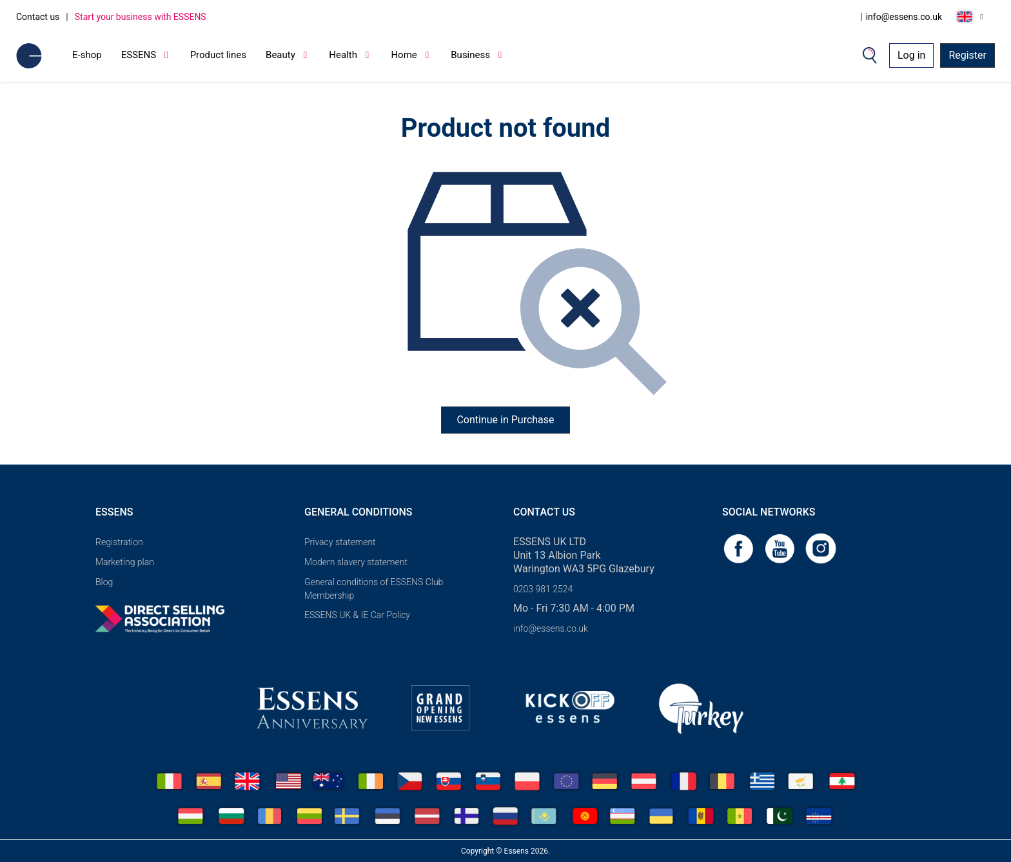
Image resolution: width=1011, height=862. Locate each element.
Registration (119, 542)
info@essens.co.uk (904, 17)
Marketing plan (124, 562)
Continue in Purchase (505, 420)
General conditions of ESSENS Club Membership (373, 589)
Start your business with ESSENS (140, 17)
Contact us (37, 17)
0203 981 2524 (543, 589)
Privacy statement (340, 542)
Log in (911, 55)
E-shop (87, 55)
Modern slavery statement (355, 562)
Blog (104, 582)
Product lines (218, 55)
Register (967, 55)
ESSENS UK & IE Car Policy (357, 615)
